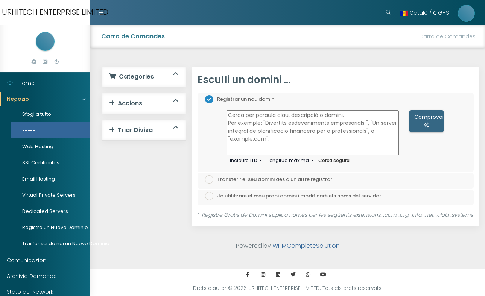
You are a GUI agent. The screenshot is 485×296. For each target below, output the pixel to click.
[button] (34, 62)
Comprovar (429, 120)
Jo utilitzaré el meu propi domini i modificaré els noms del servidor (293, 196)
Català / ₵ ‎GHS (424, 13)
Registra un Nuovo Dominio (53, 227)
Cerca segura (334, 160)
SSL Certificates (40, 162)
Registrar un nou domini (240, 99)
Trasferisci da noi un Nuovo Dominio (53, 243)
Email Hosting (38, 178)
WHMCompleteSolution (306, 245)
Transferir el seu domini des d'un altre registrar (268, 179)
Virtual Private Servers (49, 195)
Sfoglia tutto (36, 114)
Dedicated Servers (45, 211)
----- (28, 130)
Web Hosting (37, 146)
